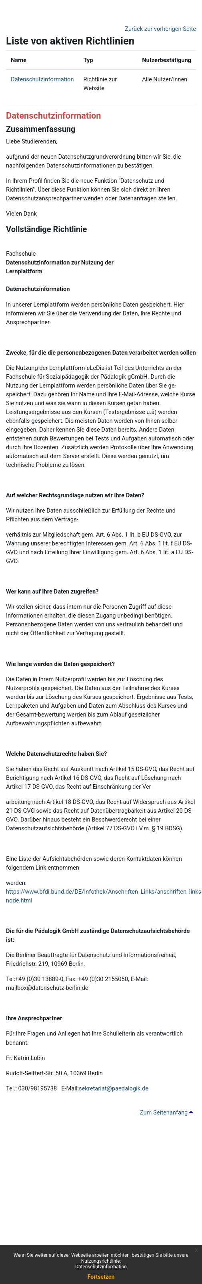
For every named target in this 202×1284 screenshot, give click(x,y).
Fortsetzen (101, 1277)
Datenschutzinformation (101, 1267)
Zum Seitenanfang (166, 1112)
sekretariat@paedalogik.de (113, 1088)
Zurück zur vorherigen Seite (160, 28)
